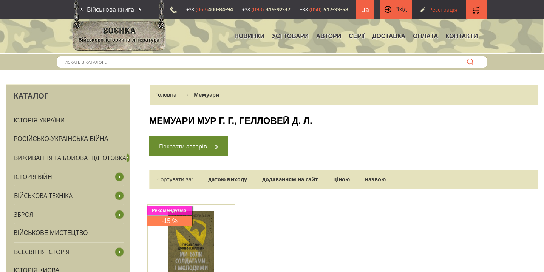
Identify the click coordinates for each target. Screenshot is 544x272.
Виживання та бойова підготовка (70, 158)
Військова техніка (43, 196)
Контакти (461, 36)
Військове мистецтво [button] (51, 233)
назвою (375, 179)
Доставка (388, 36)
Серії (357, 36)
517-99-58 (324, 9)
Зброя (23, 214)
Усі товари (290, 36)
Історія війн (33, 177)
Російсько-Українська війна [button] (61, 139)
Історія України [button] (39, 120)
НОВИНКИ (249, 36)
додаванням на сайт (290, 179)
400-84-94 (209, 9)
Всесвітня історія (42, 252)
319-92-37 (266, 9)
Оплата (425, 36)
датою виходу (227, 179)
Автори (329, 36)
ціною (341, 179)
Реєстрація (443, 9)
